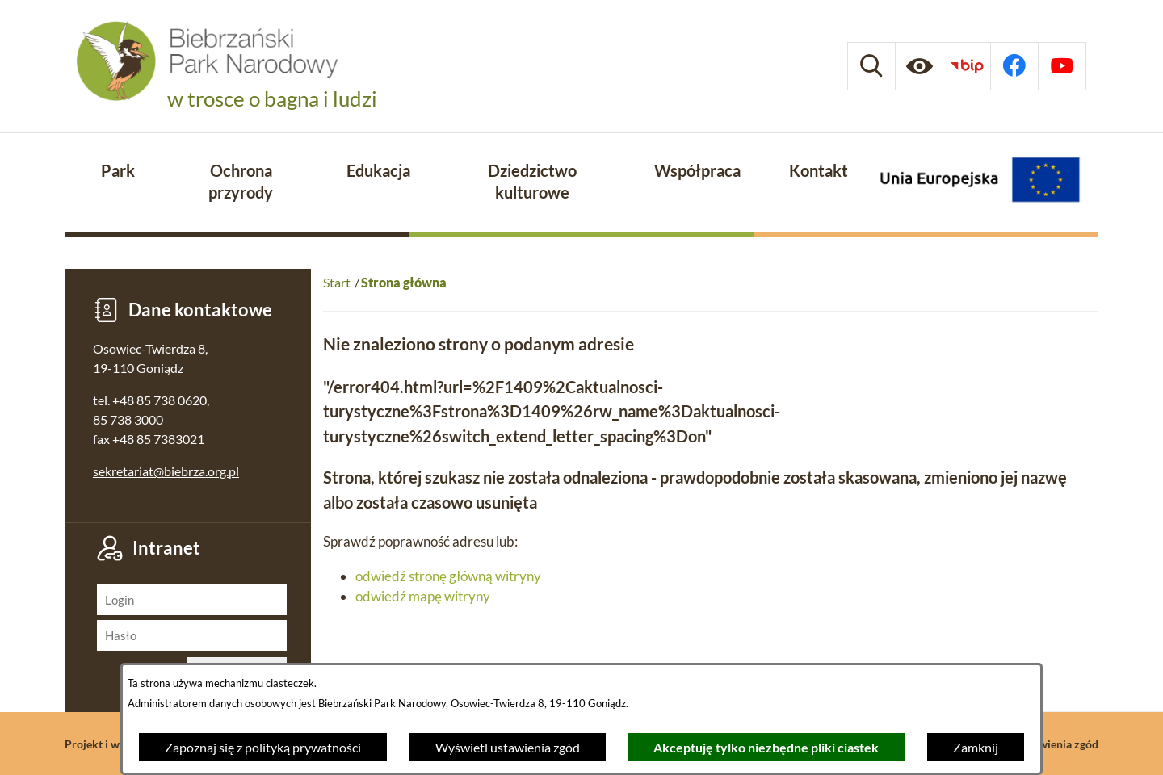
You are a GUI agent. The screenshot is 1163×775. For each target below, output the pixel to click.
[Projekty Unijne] (979, 182)
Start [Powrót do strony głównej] (337, 282)
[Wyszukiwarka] (871, 66)
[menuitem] (118, 171)
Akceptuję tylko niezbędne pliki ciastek (766, 747)
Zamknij (975, 747)
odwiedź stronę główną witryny (448, 576)
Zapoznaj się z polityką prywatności (263, 747)
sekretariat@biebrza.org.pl (166, 471)
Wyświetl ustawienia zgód (507, 747)
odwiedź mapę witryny (422, 596)
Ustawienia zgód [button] (1057, 744)
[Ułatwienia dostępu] (919, 66)
